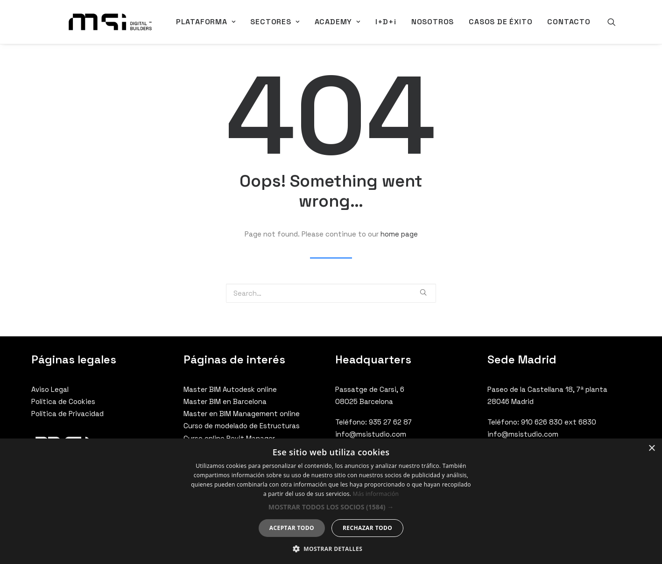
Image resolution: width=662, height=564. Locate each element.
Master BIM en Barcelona (225, 401)
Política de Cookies (63, 401)
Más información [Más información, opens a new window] (376, 494)
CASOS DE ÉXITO (500, 22)
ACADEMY (337, 22)
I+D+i (385, 22)
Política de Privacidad (67, 413)
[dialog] (331, 501)
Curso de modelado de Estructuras (241, 425)
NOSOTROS (432, 22)
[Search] (611, 22)
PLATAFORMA (206, 22)
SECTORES (274, 22)
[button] (331, 506)
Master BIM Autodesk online (230, 389)
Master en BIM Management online (241, 413)
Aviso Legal (50, 389)
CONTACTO (568, 22)
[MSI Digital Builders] (110, 22)
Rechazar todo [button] (367, 528)
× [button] (651, 448)
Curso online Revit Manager (229, 438)
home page (399, 234)
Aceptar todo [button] (291, 528)
